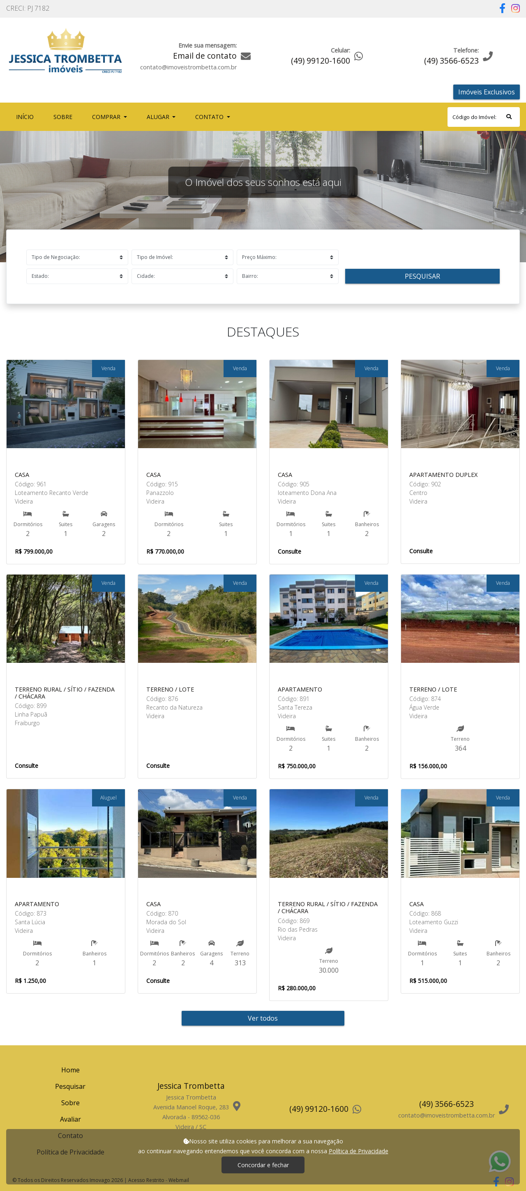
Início (26, 116)
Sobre (64, 116)
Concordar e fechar (263, 1165)
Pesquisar (422, 276)
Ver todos (263, 1018)
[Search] (484, 117)
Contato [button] (210, 117)
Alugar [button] (159, 117)
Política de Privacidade (358, 1151)
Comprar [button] (107, 117)
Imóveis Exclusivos (486, 91)
